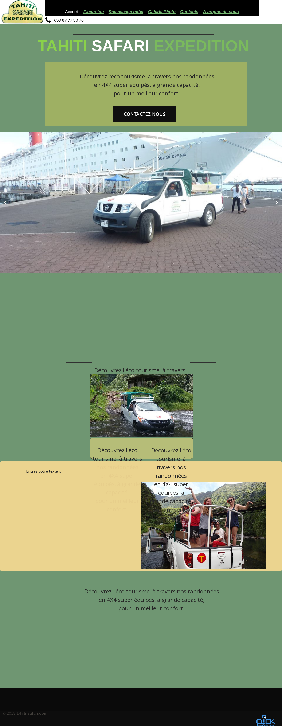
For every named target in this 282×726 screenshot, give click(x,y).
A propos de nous (221, 11)
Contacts (189, 11)
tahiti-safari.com (32, 713)
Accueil (72, 11)
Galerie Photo (162, 11)
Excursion (93, 11)
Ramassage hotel (126, 11)
